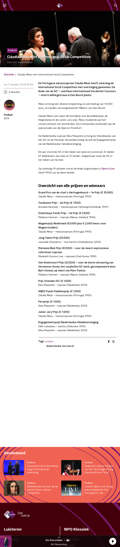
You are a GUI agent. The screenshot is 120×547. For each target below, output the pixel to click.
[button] (113, 541)
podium (49, 341)
